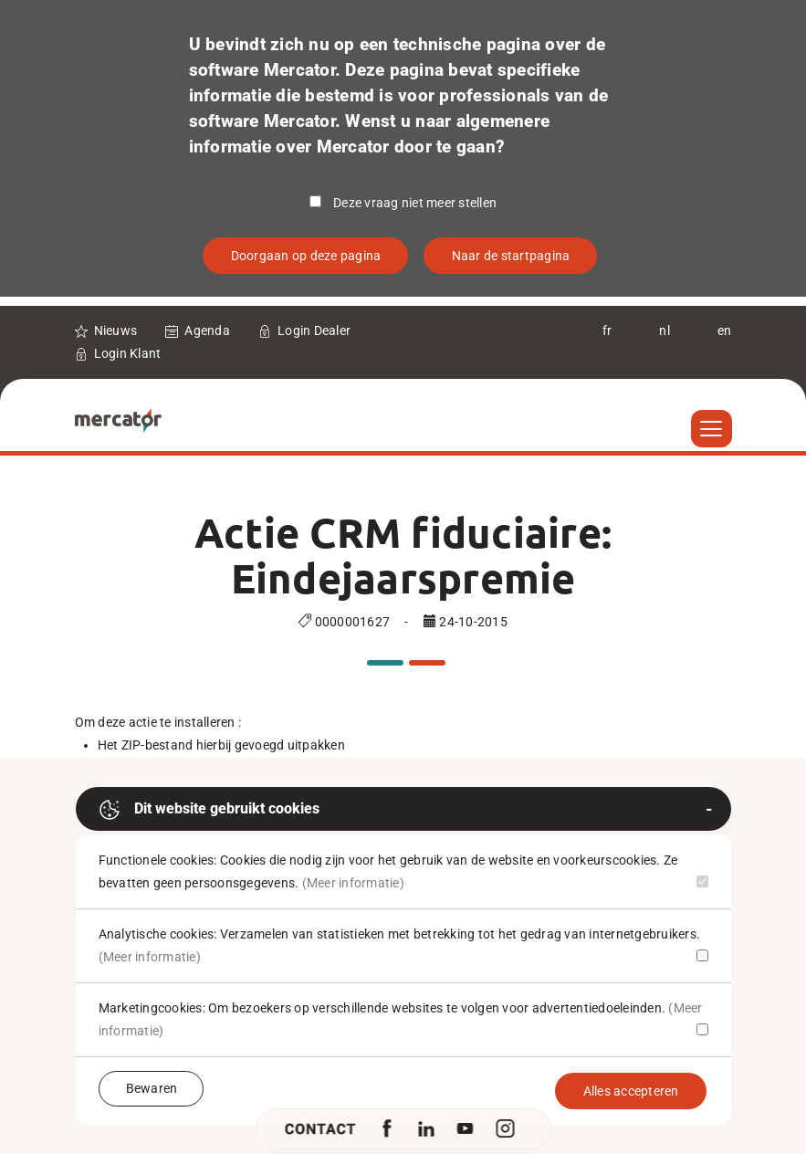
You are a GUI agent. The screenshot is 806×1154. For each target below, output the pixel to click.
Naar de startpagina (511, 255)
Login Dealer (314, 330)
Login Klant (128, 353)
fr (607, 330)
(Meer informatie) (353, 883)
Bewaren (152, 1088)
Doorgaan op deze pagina (306, 255)
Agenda (207, 330)
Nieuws (116, 330)
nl (664, 330)
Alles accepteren (631, 1091)
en (724, 330)
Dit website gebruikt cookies (209, 810)
